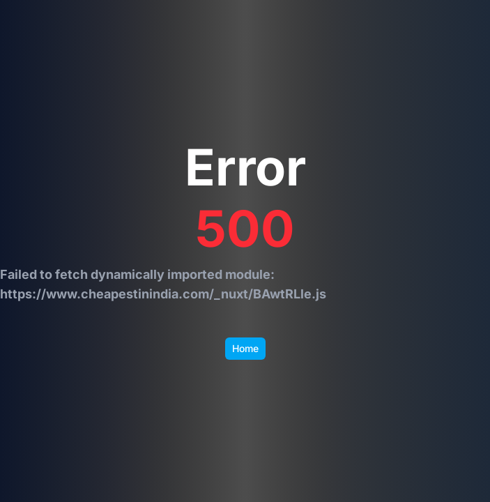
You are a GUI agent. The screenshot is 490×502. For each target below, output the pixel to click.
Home (245, 348)
